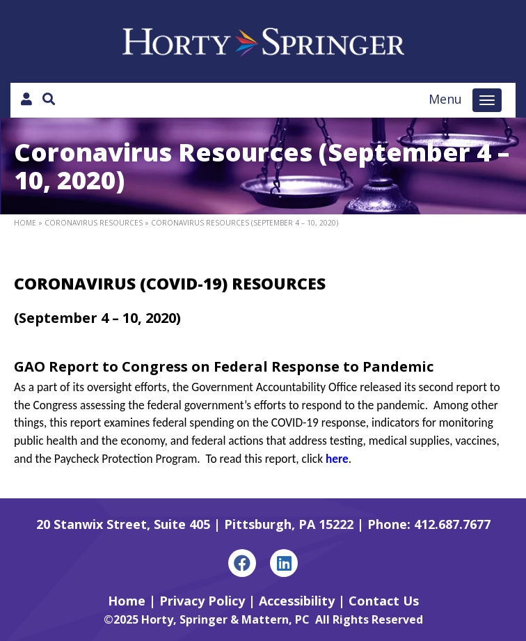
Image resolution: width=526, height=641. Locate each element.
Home (25, 223)
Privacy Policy (202, 600)
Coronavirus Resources (94, 223)
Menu (445, 98)
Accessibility (297, 600)
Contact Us (384, 600)
